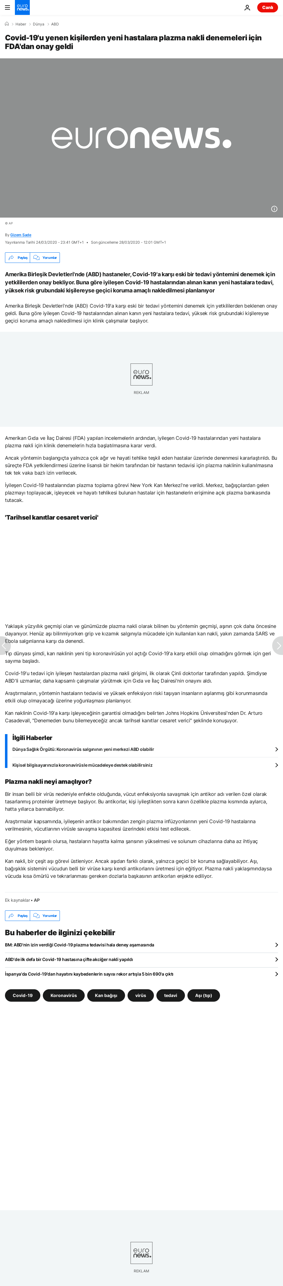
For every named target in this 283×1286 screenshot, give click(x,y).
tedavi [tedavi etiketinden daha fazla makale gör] (170, 995)
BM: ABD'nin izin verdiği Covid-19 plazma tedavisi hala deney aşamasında (79, 944)
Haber (21, 24)
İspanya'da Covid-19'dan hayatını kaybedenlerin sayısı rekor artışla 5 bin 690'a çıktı (89, 974)
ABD (55, 24)
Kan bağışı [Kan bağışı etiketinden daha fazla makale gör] (106, 995)
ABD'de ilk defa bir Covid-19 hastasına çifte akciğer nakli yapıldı (69, 959)
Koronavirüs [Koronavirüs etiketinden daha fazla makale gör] (64, 995)
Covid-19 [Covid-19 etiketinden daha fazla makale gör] (23, 995)
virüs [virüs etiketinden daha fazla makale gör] (140, 995)
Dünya (38, 24)
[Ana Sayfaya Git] (22, 7)
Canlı (267, 7)
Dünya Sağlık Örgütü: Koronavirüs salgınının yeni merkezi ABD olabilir (83, 749)
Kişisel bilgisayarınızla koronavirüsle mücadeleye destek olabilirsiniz (82, 765)
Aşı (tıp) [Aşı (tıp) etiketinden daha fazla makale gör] (203, 995)
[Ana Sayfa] (7, 24)
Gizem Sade (20, 234)
